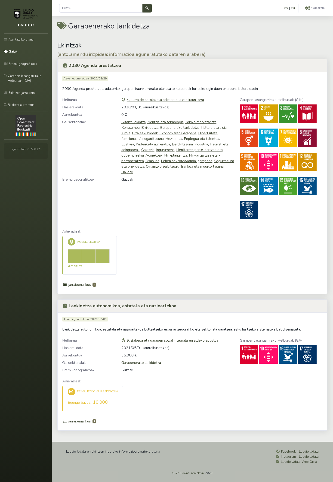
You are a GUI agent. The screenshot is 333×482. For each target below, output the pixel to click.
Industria (201, 144)
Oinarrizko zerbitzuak (162, 166)
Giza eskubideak (145, 133)
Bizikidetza (149, 127)
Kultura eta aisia (214, 127)
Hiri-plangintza (175, 155)
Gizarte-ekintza (133, 122)
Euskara (127, 144)
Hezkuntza (173, 138)
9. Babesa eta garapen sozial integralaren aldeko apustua (172, 340)
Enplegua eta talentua (201, 138)
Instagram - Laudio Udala (300, 456)
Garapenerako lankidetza (180, 127)
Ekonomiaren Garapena (178, 133)
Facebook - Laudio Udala (300, 451)
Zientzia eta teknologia (165, 122)
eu (293, 8)
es (286, 8)
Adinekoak (154, 155)
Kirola (125, 133)
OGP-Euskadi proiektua (188, 473)
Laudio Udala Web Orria (299, 461)
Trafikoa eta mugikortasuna (202, 166)
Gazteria (147, 149)
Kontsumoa (130, 127)
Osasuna (152, 161)
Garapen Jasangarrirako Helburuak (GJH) (272, 99)
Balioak (127, 172)
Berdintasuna (182, 144)
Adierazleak (71, 231)
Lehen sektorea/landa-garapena (186, 161)
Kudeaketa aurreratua (153, 144)
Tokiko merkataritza (200, 122)
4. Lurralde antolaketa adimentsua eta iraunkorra (165, 99)
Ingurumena (165, 149)
